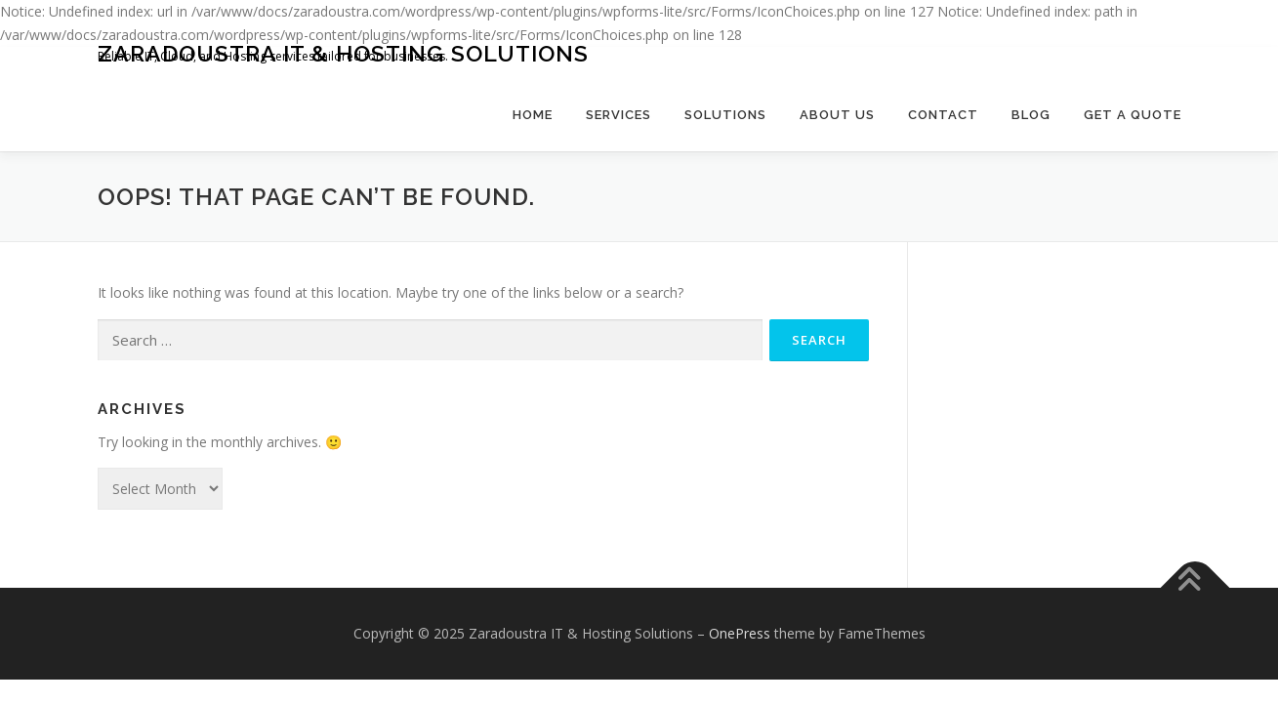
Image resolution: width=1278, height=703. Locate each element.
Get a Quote (1132, 114)
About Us (837, 114)
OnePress (739, 633)
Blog (1031, 114)
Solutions (725, 114)
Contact (943, 114)
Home (533, 114)
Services (618, 114)
